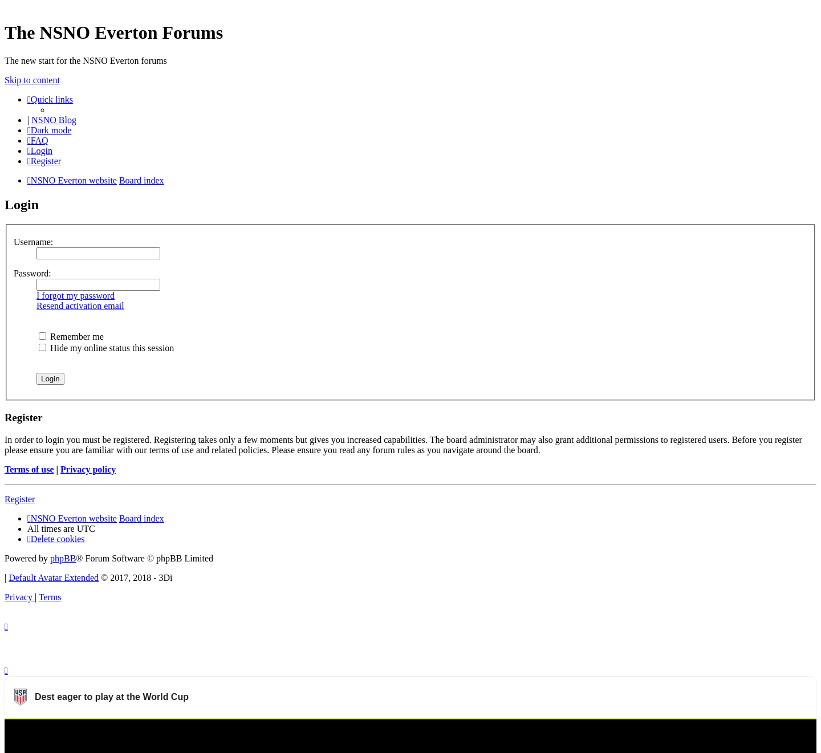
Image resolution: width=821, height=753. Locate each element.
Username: (33, 242)
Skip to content (32, 80)
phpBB (63, 558)
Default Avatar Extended (54, 578)
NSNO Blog (53, 120)
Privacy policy (88, 469)
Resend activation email (80, 306)
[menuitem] (37, 140)
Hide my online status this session (106, 348)
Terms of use (29, 469)
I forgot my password (75, 295)
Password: (32, 273)
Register (20, 499)
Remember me (71, 336)
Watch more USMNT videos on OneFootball (730, 733)
